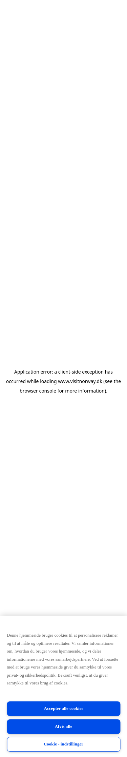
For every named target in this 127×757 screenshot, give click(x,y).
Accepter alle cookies (63, 708)
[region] (63, 686)
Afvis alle (63, 726)
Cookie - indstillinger (63, 743)
